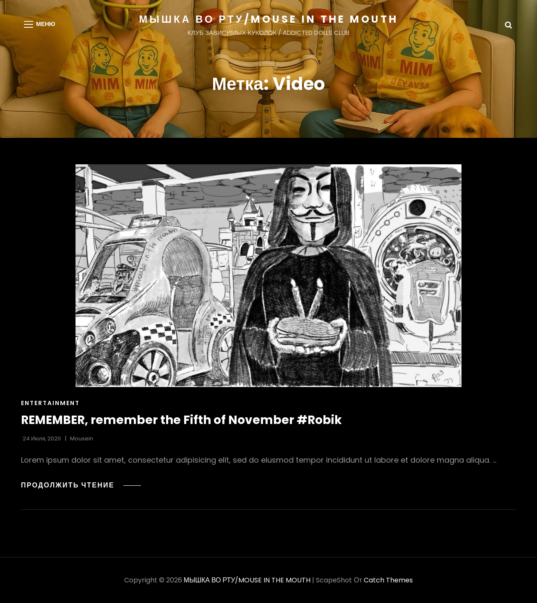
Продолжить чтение (81, 485)
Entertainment (50, 403)
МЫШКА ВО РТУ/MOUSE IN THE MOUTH (268, 19)
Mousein (81, 438)
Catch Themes (388, 580)
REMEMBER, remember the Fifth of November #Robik (181, 420)
